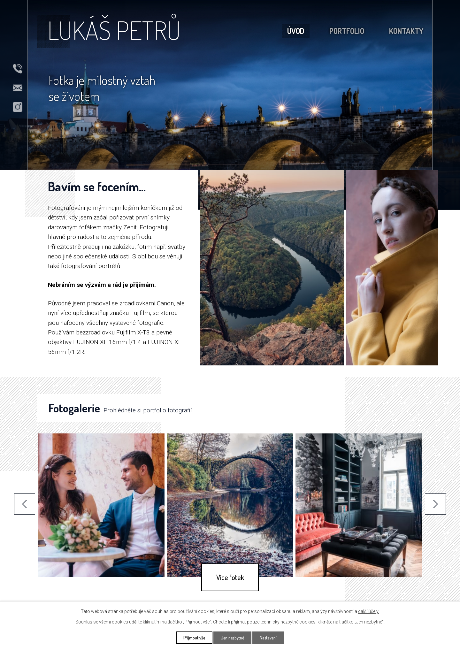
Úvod (295, 31)
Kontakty (406, 31)
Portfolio (346, 31)
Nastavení (268, 637)
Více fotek (230, 577)
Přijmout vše (194, 637)
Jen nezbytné (232, 637)
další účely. (368, 611)
